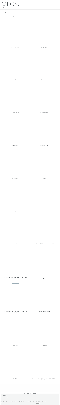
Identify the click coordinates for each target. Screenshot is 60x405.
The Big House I (16, 145)
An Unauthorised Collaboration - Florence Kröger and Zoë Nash (44, 379)
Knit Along (15, 378)
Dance (44, 211)
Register (29, 403)
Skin (16, 79)
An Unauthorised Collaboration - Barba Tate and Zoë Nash (44, 244)
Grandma (44, 345)
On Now (21, 401)
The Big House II (44, 145)
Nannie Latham (16, 178)
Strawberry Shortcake (15, 211)
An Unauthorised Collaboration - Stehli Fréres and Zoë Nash (15, 278)
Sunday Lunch (44, 47)
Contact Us (30, 401)
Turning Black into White (44, 311)
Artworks (4, 401)
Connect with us (41, 401)
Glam (44, 178)
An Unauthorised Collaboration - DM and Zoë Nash (15, 312)
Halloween (44, 79)
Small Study (16, 345)
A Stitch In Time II (44, 112)
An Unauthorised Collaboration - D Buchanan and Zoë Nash (44, 278)
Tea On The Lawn (15, 47)
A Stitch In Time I (16, 112)
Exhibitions (4, 403)
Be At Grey (13, 401)
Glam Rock (16, 243)
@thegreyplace (30, 393)
